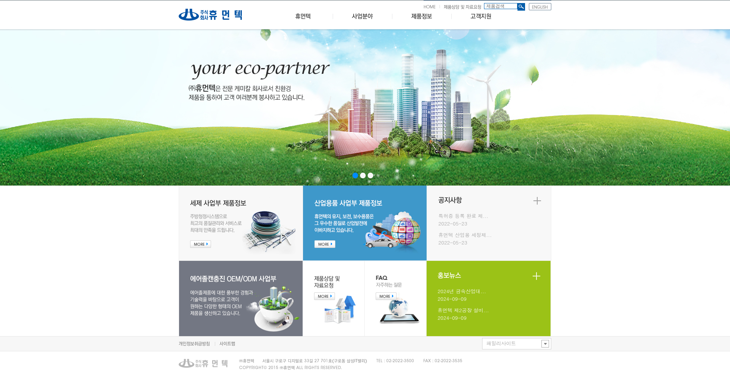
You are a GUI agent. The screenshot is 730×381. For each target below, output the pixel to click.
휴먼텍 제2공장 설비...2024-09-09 (463, 313)
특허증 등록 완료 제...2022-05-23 (463, 219)
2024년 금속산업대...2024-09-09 (462, 294)
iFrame (365, 107)
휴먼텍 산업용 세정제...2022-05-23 (465, 238)
